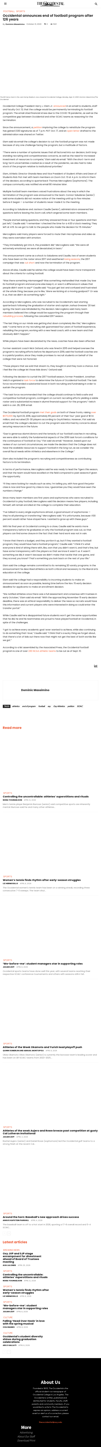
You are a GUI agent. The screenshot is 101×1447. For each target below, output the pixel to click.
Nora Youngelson (12, 800)
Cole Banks (9, 1327)
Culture (8, 1317)
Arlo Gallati (9, 1345)
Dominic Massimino (15, 24)
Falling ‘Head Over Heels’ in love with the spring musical (24, 1322)
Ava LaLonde (9, 1265)
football (41, 706)
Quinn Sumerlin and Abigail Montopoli (23, 1050)
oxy (49, 706)
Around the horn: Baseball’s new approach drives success (41, 1217)
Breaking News (11, 1250)
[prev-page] (4, 1233)
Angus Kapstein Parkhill (16, 1220)
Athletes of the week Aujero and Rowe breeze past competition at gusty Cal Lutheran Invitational (50, 1132)
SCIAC (80, 706)
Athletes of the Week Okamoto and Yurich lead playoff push (42, 1047)
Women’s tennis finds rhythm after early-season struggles (42, 880)
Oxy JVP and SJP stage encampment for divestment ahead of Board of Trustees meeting (22, 1257)
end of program (28, 706)
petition (70, 706)
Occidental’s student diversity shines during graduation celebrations (23, 1339)
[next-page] (9, 1233)
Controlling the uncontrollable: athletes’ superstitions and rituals (46, 796)
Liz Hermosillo (10, 883)
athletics (15, 706)
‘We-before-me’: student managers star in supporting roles (43, 963)
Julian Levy (8, 967)
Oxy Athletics (59, 706)
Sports (7, 793)
